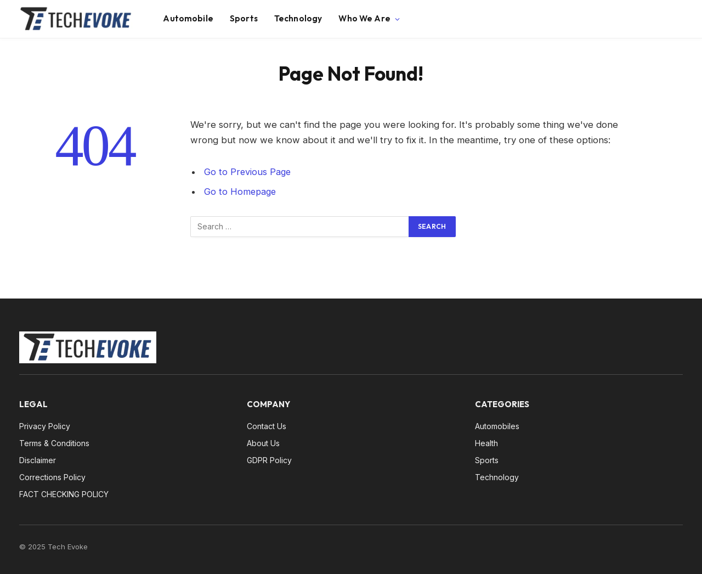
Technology (298, 18)
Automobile (188, 18)
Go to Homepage (241, 191)
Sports (244, 18)
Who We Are (364, 18)
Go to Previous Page (248, 171)
